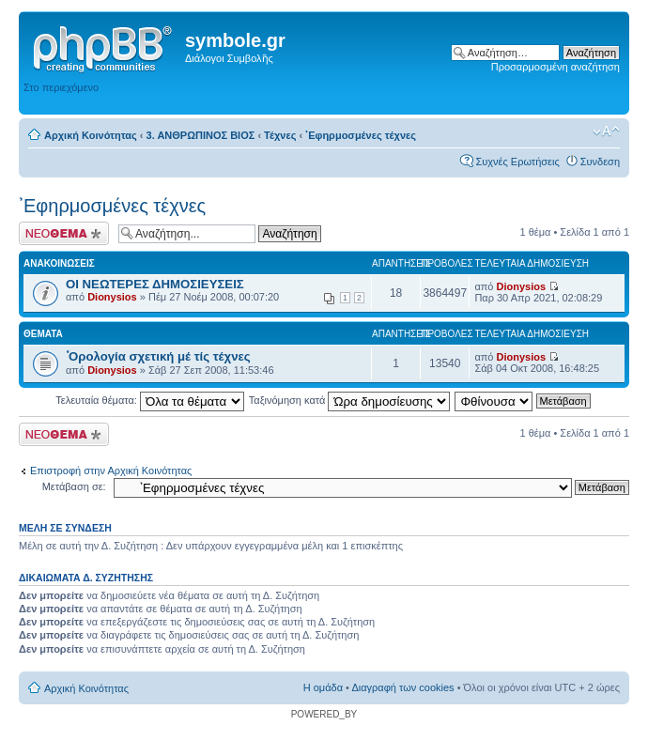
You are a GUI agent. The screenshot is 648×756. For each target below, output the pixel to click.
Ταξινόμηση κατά (350, 400)
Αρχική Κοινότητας (90, 135)
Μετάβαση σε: (74, 486)
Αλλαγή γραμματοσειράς (606, 131)
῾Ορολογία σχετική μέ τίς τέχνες (158, 356)
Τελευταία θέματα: (149, 400)
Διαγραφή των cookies (402, 687)
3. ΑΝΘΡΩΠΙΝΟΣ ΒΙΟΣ (201, 135)
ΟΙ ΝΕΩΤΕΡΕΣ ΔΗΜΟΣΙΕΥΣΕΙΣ (155, 284)
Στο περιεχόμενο (61, 87)
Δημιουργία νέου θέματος (64, 233)
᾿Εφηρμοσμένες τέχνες (360, 135)
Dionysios (112, 296)
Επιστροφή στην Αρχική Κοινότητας (111, 470)
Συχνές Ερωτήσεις (517, 161)
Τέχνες (280, 135)
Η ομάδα (323, 687)
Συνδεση (600, 161)
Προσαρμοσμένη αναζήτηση (555, 66)
